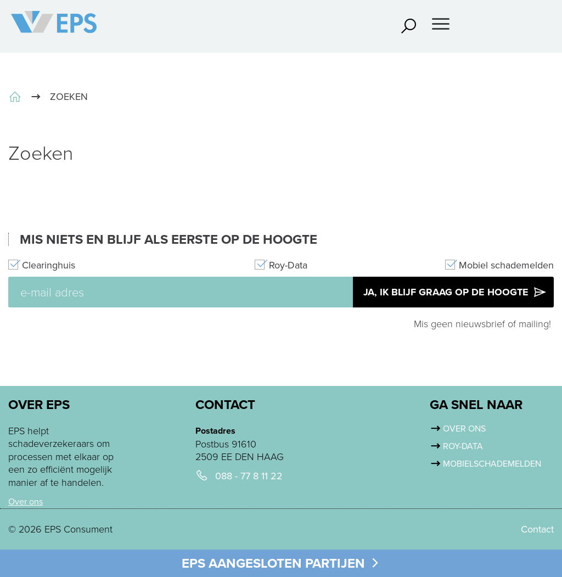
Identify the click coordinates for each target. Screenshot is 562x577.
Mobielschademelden (492, 464)
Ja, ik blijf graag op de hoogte (455, 292)
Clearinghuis (48, 266)
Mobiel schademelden (506, 266)
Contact (537, 529)
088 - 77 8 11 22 (249, 476)
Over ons (25, 501)
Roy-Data (288, 266)
